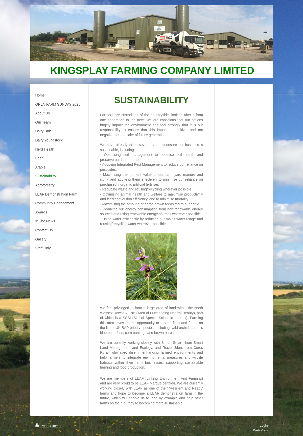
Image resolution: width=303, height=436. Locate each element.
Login (264, 425)
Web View (260, 430)
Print (42, 426)
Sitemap (56, 426)
